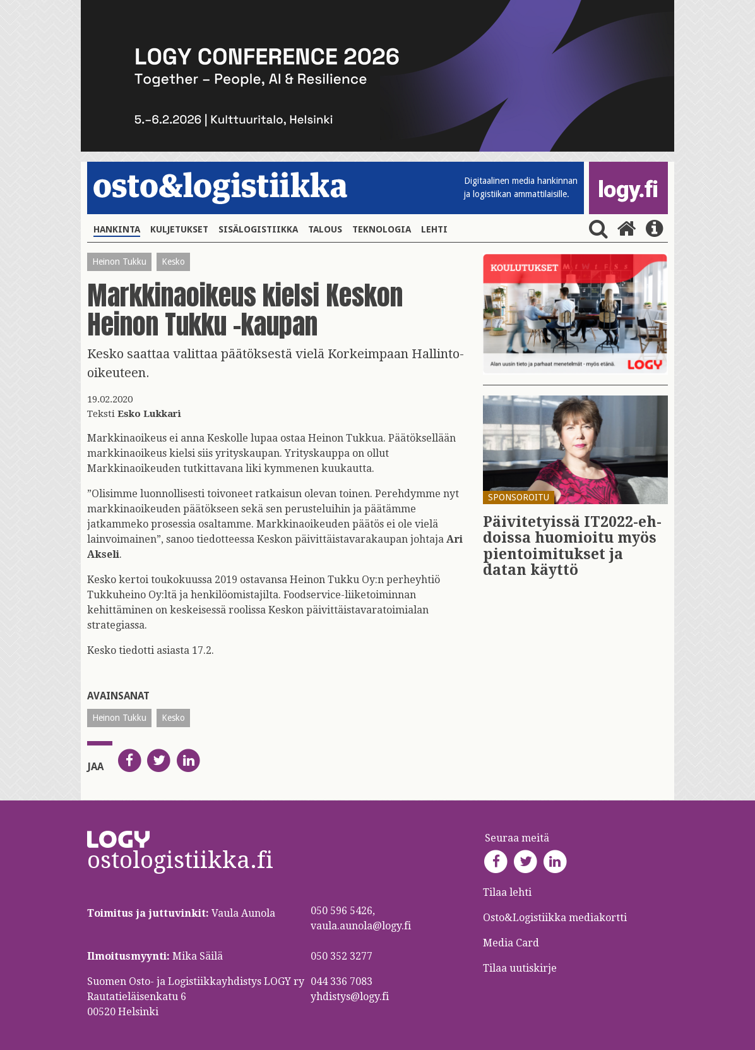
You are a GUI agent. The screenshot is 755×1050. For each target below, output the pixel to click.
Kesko (173, 261)
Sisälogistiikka (258, 229)
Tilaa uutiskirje (520, 968)
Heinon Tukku (119, 261)
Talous (325, 229)
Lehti (434, 229)
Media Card (512, 943)
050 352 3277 (341, 956)
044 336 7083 (341, 981)
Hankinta (116, 229)
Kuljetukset (179, 229)
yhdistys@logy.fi (350, 997)
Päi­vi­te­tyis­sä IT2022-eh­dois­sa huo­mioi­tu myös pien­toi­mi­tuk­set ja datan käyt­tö (572, 546)
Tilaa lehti (507, 892)
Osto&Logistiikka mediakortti (555, 918)
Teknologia (381, 229)
